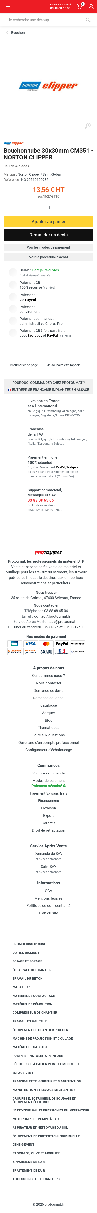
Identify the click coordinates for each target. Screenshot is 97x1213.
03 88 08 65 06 (41, 500)
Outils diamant (22, 952)
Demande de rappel (48, 698)
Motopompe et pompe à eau (32, 1119)
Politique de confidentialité (48, 905)
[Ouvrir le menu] (8, 6)
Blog (48, 720)
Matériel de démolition (29, 1004)
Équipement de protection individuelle (42, 1136)
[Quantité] (49, 207)
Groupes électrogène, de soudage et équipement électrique (40, 1100)
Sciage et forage (23, 961)
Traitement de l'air (25, 1170)
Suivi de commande (48, 773)
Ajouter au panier (49, 221)
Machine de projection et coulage (39, 1038)
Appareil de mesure (25, 1162)
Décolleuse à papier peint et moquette (42, 1064)
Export (48, 815)
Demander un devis (48, 234)
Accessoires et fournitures (33, 1179)
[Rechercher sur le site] (43, 20)
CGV (48, 891)
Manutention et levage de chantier (40, 1089)
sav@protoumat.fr (64, 621)
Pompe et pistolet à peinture (34, 1055)
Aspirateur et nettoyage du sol (36, 1127)
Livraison (48, 808)
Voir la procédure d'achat (48, 257)
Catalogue (48, 705)
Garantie (48, 823)
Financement (48, 801)
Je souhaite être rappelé (61, 365)
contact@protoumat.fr (52, 616)
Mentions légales (48, 898)
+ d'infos (49, 287)
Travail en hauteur (26, 1021)
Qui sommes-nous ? (48, 675)
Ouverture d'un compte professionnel (48, 742)
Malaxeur (17, 987)
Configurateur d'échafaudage (48, 750)
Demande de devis (49, 690)
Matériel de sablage (26, 1047)
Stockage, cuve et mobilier (32, 1153)
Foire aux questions (48, 735)
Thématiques (48, 727)
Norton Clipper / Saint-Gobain (40, 174)
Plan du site (48, 913)
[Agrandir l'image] (87, 125)
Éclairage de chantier (28, 969)
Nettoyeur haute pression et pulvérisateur (47, 1110)
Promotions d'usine (25, 944)
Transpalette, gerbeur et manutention (43, 1081)
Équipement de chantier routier (36, 1030)
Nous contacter (48, 683)
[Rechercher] (88, 20)
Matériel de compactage (30, 995)
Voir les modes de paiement (48, 247)
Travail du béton (23, 978)
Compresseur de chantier (31, 1012)
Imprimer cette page (21, 365)
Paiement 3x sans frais (48, 793)
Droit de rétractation (48, 830)
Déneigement (19, 1144)
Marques (48, 713)
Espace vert (19, 1072)
